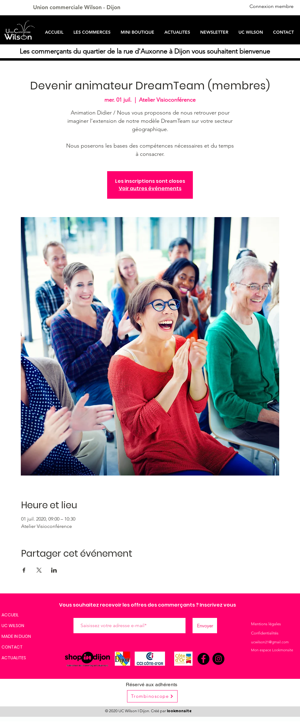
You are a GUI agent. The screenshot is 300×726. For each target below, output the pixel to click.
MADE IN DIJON (16, 636)
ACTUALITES (14, 658)
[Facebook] (203, 659)
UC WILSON (13, 626)
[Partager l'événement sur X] (39, 570)
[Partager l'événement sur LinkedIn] (54, 570)
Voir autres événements (150, 188)
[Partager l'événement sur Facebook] (24, 570)
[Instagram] (218, 659)
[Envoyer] (205, 625)
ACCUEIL (10, 615)
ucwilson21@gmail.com (270, 642)
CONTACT (12, 647)
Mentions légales (266, 624)
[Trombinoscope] (152, 696)
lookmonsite (179, 710)
